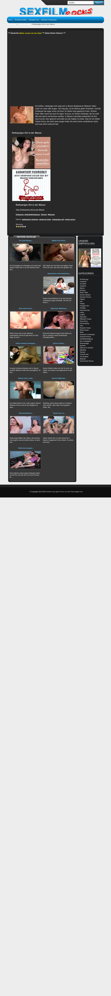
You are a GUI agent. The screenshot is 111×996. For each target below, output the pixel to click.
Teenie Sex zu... (59, 413)
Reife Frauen (84, 330)
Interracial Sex (85, 310)
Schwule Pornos (85, 337)
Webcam (51, 215)
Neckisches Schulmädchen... (59, 274)
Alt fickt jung (84, 279)
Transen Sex (84, 354)
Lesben (82, 315)
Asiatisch (83, 286)
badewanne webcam (30, 219)
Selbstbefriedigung (24, 24)
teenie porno (70, 219)
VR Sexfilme (84, 357)
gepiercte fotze (45, 219)
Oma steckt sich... (26, 308)
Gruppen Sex (84, 306)
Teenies (44, 215)
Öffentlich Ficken (85, 319)
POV (81, 326)
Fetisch (82, 299)
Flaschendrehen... (26, 413)
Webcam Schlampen (49, 20)
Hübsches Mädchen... (59, 308)
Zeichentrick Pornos (87, 361)
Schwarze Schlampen (87, 334)
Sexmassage (84, 343)
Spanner (83, 346)
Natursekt (83, 317)
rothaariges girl (58, 219)
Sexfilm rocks (11, 24)
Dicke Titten (84, 292)
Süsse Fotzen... (59, 343)
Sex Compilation (85, 341)
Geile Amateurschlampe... (26, 343)
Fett (81, 301)
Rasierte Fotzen (85, 328)
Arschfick (83, 284)
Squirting (83, 350)
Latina (82, 312)
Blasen (82, 288)
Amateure (83, 281)
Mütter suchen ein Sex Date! (30, 33)
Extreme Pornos (85, 297)
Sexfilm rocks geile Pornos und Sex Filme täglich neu (64, 492)
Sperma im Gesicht (86, 348)
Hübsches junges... (26, 448)
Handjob (83, 308)
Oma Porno (84, 321)
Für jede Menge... (26, 241)
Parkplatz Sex (34, 20)
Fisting (82, 304)
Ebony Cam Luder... (26, 378)
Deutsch (83, 290)
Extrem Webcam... (59, 378)
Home (10, 20)
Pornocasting (84, 323)
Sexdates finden (21, 20)
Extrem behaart (85, 295)
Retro (82, 332)
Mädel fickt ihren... (59, 241)
